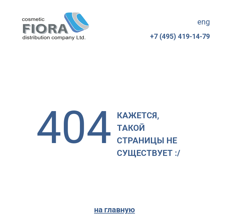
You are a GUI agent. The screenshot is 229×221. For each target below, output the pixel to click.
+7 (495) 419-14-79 (180, 37)
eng (203, 21)
